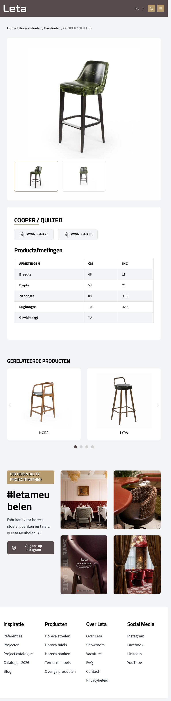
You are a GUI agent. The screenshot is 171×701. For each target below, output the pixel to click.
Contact (92, 671)
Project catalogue (18, 654)
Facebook (135, 645)
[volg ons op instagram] (30, 548)
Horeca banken (57, 654)
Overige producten (60, 671)
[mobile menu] (160, 8)
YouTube (134, 662)
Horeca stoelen (30, 28)
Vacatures (94, 654)
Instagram (135, 636)
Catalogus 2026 (16, 662)
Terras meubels (58, 662)
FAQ (89, 662)
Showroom (95, 645)
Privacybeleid (97, 680)
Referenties (13, 636)
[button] (10, 405)
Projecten (11, 645)
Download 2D (34, 234)
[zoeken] (151, 8)
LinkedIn (134, 654)
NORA (43, 433)
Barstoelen (52, 28)
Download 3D (78, 234)
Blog (7, 671)
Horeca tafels (56, 645)
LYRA (124, 433)
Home (11, 28)
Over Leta (94, 636)
